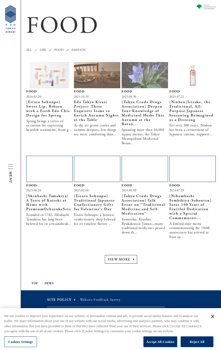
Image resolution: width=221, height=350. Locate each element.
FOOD (59, 50)
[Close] (212, 318)
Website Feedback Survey (100, 300)
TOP (34, 283)
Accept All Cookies (160, 344)
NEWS (49, 283)
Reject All (197, 344)
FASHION (79, 50)
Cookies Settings (20, 344)
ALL (29, 50)
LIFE (43, 50)
